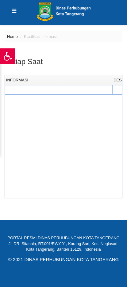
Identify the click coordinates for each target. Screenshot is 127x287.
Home (12, 36)
